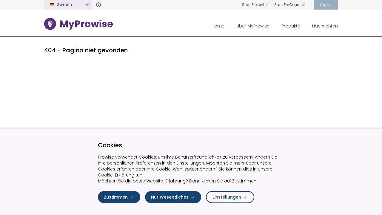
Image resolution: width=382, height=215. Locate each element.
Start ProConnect (289, 4)
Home (218, 26)
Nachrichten (325, 26)
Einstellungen (230, 197)
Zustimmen (119, 197)
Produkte (290, 26)
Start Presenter (255, 4)
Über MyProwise (252, 26)
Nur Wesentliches (173, 197)
